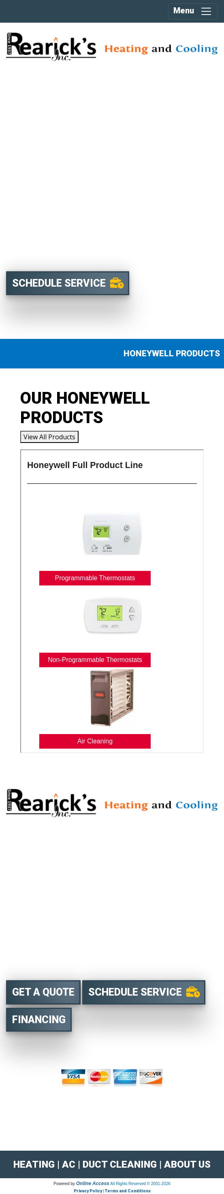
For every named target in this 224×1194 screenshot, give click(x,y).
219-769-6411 (74, 947)
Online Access (92, 1183)
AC (68, 1164)
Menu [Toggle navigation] (192, 11)
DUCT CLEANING (120, 1164)
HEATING (34, 1164)
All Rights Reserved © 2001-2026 (140, 1183)
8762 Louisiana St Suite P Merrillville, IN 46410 (79, 962)
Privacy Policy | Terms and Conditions (112, 1191)
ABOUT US (187, 1164)
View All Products (49, 436)
